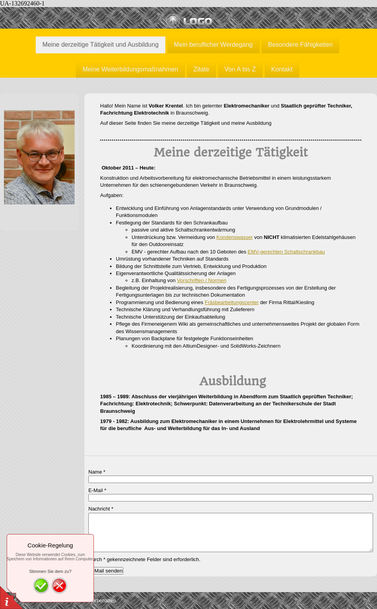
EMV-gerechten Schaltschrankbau (286, 252)
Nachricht (100, 509)
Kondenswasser (234, 237)
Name (96, 472)
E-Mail (97, 490)
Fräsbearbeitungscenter (231, 302)
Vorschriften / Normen (202, 280)
